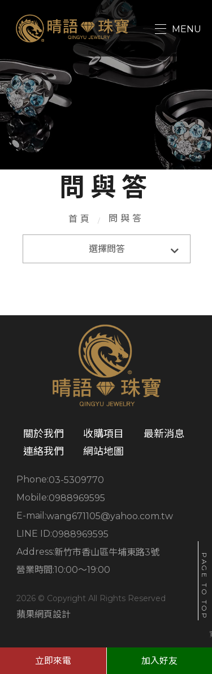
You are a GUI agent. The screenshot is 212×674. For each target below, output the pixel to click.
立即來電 (53, 660)
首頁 (80, 219)
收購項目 (103, 434)
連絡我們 (43, 451)
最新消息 (164, 434)
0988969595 (77, 498)
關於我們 (43, 434)
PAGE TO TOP (204, 586)
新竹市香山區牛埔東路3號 (106, 552)
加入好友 (159, 660)
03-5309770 (76, 480)
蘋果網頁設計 (43, 614)
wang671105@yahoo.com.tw (109, 516)
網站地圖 (103, 451)
